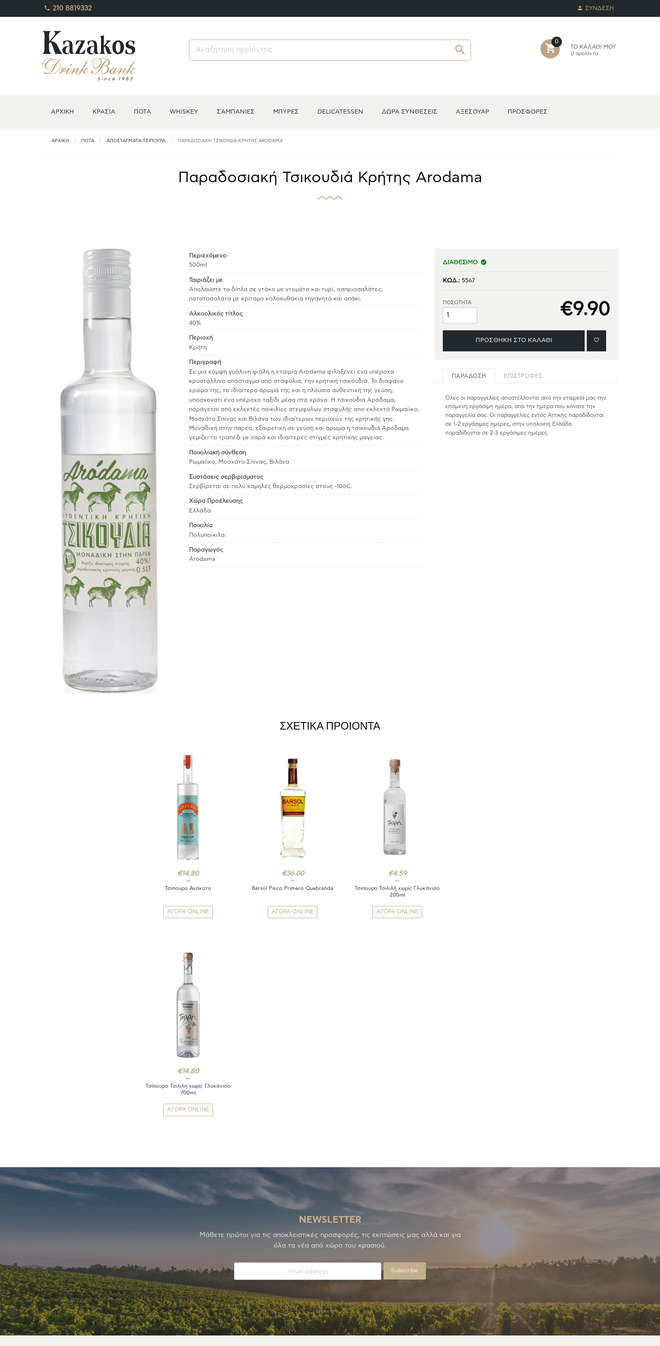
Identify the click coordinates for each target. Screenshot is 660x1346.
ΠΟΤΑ (142, 112)
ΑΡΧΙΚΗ (62, 112)
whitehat (384, 1333)
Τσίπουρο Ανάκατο (184, 888)
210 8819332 (68, 6)
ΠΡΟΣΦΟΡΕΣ (528, 112)
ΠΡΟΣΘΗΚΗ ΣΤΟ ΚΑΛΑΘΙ (514, 340)
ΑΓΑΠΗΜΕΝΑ (60, 1263)
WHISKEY (184, 112)
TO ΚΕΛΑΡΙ (57, 1253)
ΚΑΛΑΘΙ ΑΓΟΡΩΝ (66, 1284)
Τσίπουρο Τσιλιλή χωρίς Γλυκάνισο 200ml (378, 891)
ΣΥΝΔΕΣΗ (595, 6)
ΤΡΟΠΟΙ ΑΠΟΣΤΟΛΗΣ (219, 1253)
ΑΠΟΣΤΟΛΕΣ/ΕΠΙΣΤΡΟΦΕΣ (226, 1263)
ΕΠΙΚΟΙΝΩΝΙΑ (208, 1284)
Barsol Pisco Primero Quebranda (281, 888)
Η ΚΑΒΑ (53, 1243)
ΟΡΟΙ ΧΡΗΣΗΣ (208, 1274)
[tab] (469, 376)
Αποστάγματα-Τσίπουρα (135, 140)
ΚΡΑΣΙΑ (104, 112)
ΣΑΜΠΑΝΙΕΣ (236, 112)
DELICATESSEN (340, 112)
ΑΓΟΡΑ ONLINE (184, 912)
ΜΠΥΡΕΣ (286, 112)
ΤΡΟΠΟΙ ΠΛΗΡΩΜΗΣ (217, 1243)
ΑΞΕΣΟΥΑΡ (472, 112)
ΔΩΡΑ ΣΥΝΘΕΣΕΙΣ (409, 112)
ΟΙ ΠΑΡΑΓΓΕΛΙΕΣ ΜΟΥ (72, 1274)
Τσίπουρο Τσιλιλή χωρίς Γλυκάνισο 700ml (475, 891)
